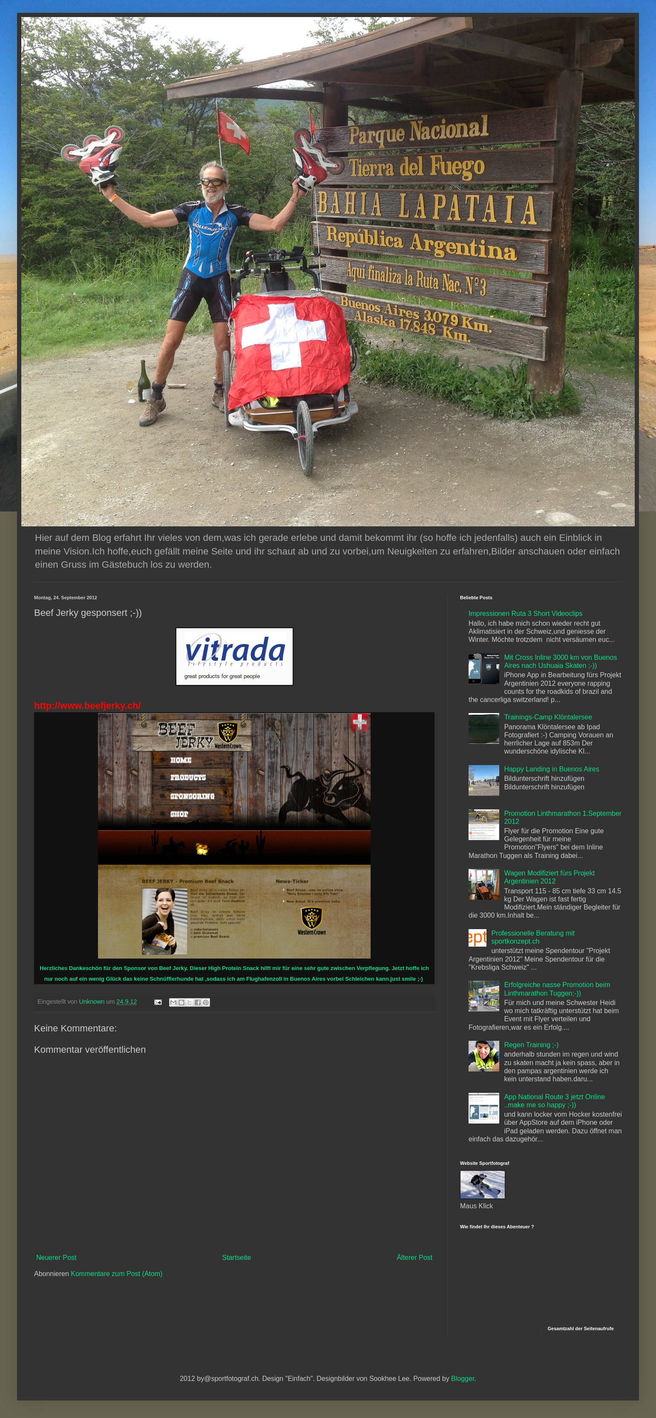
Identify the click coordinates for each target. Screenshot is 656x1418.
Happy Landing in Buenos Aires (551, 769)
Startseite (236, 1257)
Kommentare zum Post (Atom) (116, 1273)
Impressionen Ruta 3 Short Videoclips (525, 613)
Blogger (462, 1378)
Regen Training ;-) (531, 1044)
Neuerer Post (56, 1257)
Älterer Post (414, 1257)
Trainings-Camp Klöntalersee (548, 717)
